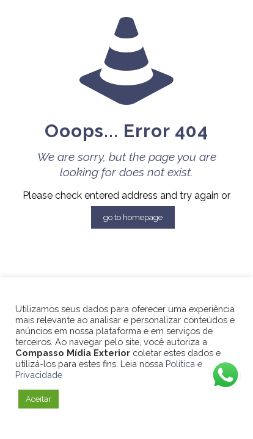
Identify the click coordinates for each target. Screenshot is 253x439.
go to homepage (133, 217)
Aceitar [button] (38, 399)
